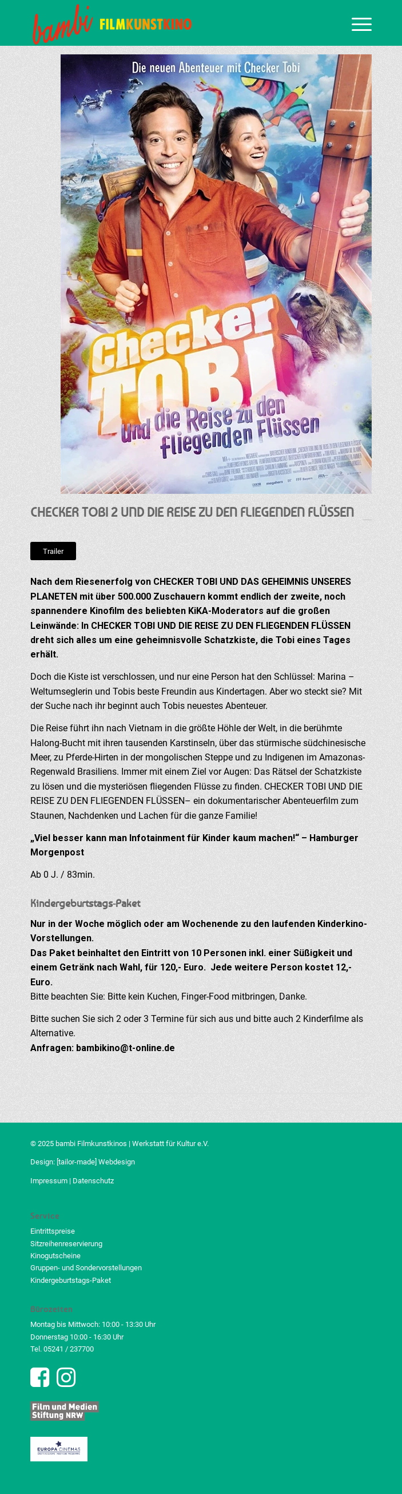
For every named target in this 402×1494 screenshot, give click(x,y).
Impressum (48, 1180)
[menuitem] (356, 23)
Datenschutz (93, 1180)
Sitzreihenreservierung (66, 1243)
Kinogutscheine (55, 1255)
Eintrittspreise (52, 1231)
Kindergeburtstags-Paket (70, 1280)
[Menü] (356, 23)
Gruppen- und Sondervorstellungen (86, 1267)
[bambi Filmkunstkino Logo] (167, 23)
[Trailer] (53, 551)
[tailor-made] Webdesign (96, 1162)
